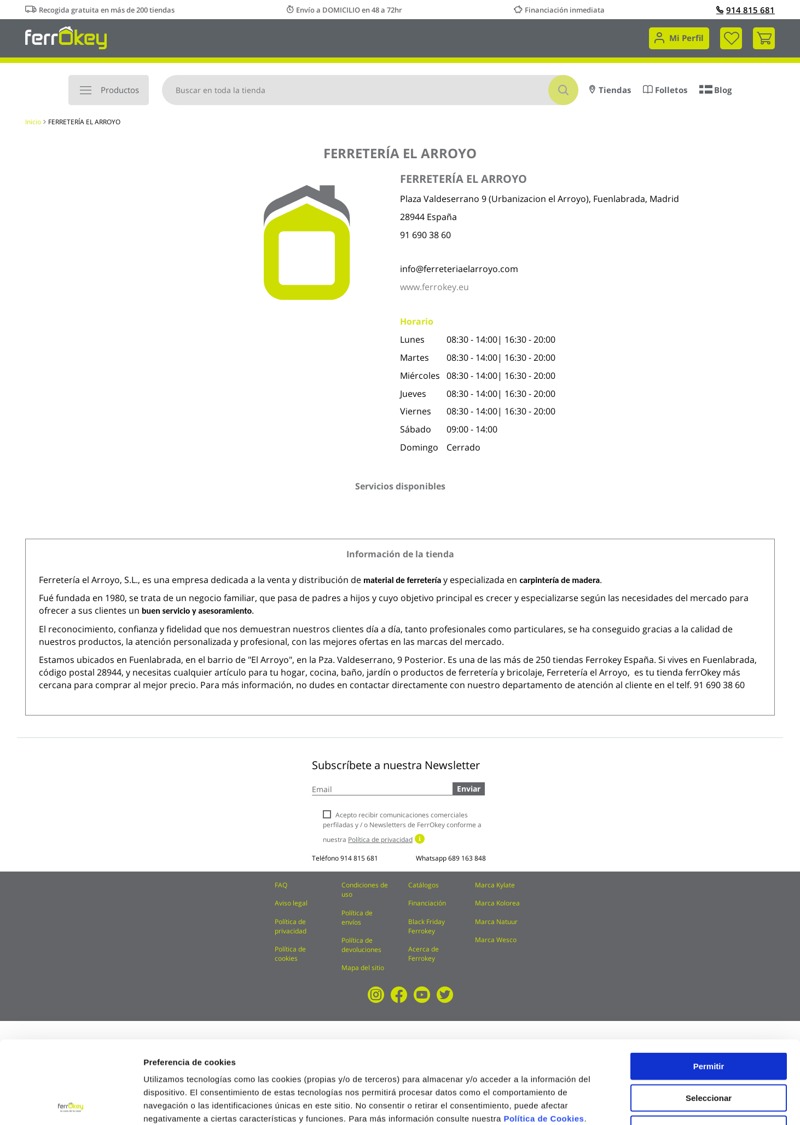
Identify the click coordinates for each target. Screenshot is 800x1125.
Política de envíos (357, 917)
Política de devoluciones (361, 945)
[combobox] (370, 90)
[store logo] (66, 37)
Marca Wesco (496, 939)
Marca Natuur (496, 921)
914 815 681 (745, 9)
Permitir (708, 983)
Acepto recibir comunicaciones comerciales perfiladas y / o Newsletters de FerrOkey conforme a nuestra (402, 827)
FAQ (281, 885)
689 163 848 (467, 858)
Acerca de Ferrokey (423, 953)
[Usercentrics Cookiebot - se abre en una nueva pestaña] (71, 1103)
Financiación (427, 903)
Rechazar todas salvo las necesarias (708, 1051)
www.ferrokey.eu (434, 287)
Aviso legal (291, 903)
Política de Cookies (543, 1036)
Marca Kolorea (497, 903)
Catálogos (423, 885)
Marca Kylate (495, 885)
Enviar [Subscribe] (468, 788)
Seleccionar (709, 1015)
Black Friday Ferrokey (426, 926)
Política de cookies (290, 953)
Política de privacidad (290, 926)
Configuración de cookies (605, 1103)
